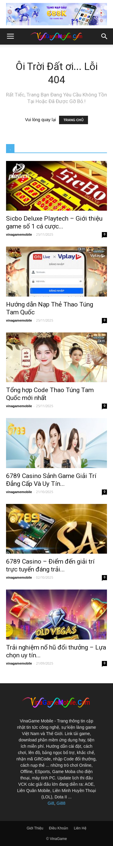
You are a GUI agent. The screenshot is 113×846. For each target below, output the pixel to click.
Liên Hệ (80, 828)
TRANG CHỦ (73, 120)
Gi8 (51, 803)
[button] (104, 36)
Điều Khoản (58, 828)
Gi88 (61, 803)
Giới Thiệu (35, 828)
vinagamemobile (19, 234)
